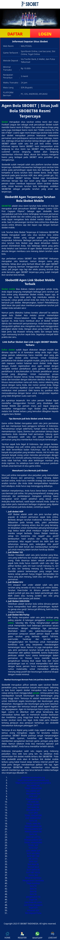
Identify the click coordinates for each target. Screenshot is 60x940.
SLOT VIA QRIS (33, 853)
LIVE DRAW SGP (33, 850)
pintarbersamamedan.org (33, 777)
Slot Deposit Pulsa (33, 913)
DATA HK (33, 834)
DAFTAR (15, 34)
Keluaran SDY (33, 910)
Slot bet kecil (33, 867)
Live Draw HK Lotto (33, 902)
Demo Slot (33, 875)
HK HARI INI (33, 801)
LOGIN (45, 34)
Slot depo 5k (33, 864)
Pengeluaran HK (33, 799)
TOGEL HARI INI (33, 823)
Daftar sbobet (8, 349)
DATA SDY (33, 861)
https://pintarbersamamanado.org (33, 780)
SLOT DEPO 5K (33, 869)
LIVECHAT (52, 935)
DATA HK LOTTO (33, 837)
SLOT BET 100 (33, 856)
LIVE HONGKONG (33, 818)
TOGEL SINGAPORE (33, 788)
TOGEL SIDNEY (33, 804)
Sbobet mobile (8, 289)
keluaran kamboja (33, 877)
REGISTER (22, 935)
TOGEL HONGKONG (33, 842)
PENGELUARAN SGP (33, 829)
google (36, 693)
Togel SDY (33, 907)
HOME (7, 935)
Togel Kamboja (33, 883)
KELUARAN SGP (33, 793)
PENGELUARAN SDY (33, 839)
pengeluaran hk (33, 896)
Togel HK (33, 899)
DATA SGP (33, 796)
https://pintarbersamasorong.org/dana (33, 782)
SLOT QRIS (33, 812)
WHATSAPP (37, 935)
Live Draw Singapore (33, 905)
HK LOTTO (33, 858)
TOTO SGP (33, 848)
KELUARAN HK (33, 785)
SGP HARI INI (33, 807)
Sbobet (5, 122)
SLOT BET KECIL (33, 872)
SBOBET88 (6, 206)
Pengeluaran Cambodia (33, 880)
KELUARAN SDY (33, 791)
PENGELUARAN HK (33, 826)
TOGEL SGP (33, 845)
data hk (33, 886)
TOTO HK (33, 820)
